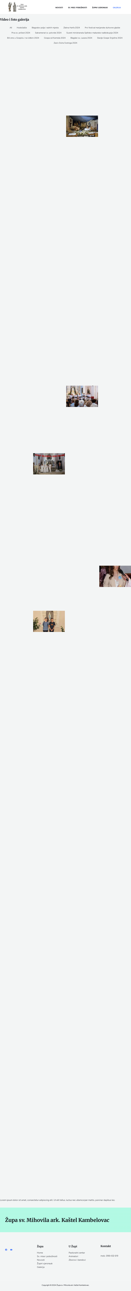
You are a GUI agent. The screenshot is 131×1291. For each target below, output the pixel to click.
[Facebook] (6, 1251)
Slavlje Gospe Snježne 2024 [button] (113, 38)
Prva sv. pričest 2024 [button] (18, 33)
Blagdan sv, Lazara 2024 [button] (83, 38)
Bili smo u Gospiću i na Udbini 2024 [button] (20, 38)
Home (40, 1254)
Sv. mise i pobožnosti (71, 8)
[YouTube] (11, 1251)
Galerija (113, 8)
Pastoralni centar (77, 1254)
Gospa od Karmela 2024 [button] (54, 38)
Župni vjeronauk (95, 8)
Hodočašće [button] (18, 28)
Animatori (73, 1257)
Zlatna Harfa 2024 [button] (72, 28)
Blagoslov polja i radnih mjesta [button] (43, 28)
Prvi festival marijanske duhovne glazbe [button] (105, 28)
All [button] (7, 28)
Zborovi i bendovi (77, 1261)
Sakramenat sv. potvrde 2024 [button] (47, 33)
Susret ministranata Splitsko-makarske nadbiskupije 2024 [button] (94, 33)
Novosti (51, 8)
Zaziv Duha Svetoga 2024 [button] (65, 44)
